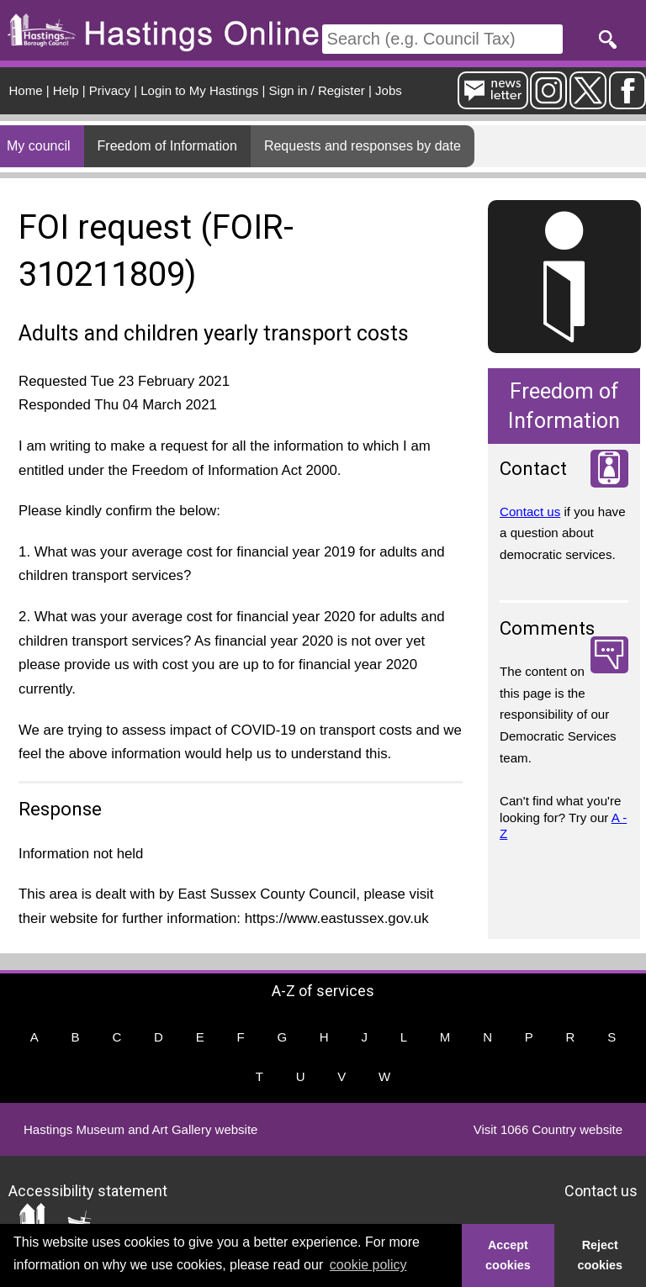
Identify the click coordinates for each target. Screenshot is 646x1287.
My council (39, 146)
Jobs (388, 90)
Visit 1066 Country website (548, 1129)
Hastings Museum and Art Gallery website (140, 1129)
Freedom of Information (167, 146)
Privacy (109, 90)
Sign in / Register (317, 90)
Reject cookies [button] (600, 1255)
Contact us (530, 511)
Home (26, 90)
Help (66, 90)
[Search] (442, 39)
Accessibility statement (87, 1190)
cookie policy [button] (368, 1265)
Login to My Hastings (199, 90)
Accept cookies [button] (508, 1255)
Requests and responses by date (362, 146)
